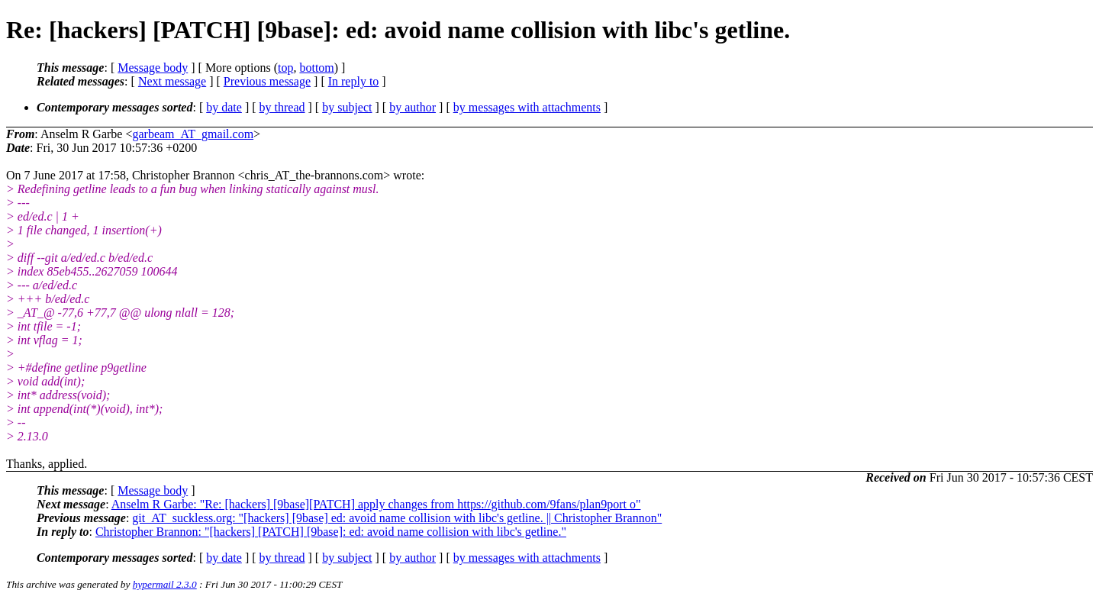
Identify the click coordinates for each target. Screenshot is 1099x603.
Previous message (267, 81)
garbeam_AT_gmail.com (192, 133)
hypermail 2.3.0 (165, 584)
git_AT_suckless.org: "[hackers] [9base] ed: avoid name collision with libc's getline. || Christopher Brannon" (397, 517)
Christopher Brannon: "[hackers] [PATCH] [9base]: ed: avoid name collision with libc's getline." (330, 531)
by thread (282, 107)
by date (224, 107)
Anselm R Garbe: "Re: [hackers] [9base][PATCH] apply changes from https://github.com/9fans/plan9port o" (376, 504)
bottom (316, 67)
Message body (153, 67)
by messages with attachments (527, 107)
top (285, 67)
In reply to (353, 81)
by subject (347, 107)
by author (412, 107)
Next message (172, 81)
